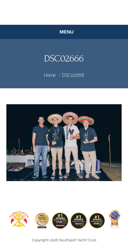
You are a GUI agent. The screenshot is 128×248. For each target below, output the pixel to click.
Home (50, 75)
